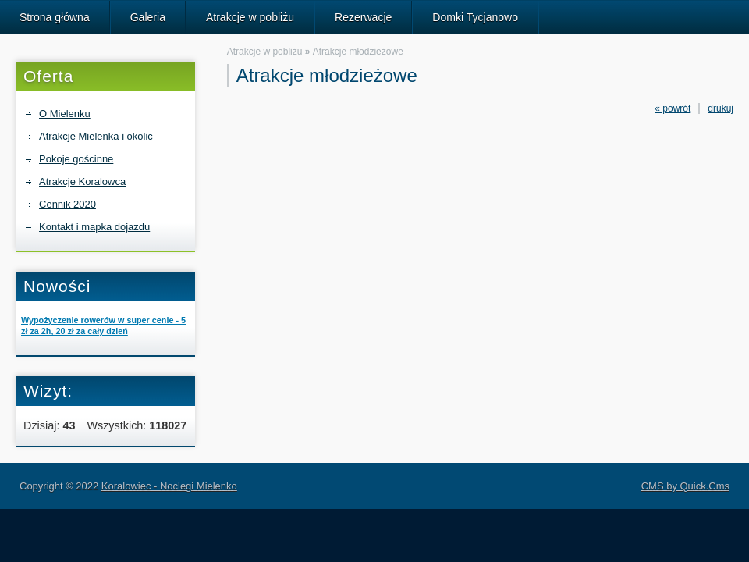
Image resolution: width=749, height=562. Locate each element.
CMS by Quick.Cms (685, 486)
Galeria (147, 17)
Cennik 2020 (67, 204)
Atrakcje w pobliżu (250, 17)
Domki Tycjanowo (475, 17)
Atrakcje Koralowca (82, 181)
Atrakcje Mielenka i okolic (96, 136)
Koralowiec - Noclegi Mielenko (169, 486)
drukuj (720, 108)
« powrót (672, 108)
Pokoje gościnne (76, 159)
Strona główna (55, 17)
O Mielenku (65, 113)
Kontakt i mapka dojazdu (94, 227)
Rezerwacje (363, 17)
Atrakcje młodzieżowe (358, 51)
